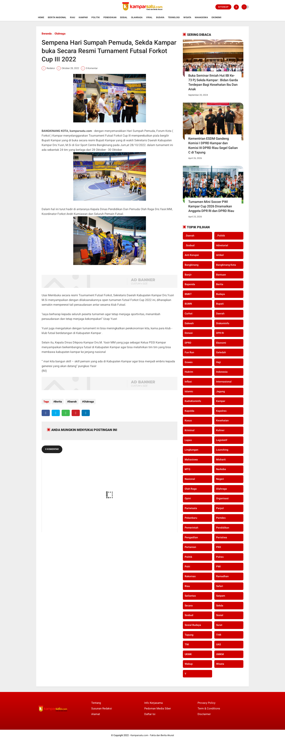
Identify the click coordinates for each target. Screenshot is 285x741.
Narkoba (221, 469)
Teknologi (174, 17)
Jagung (220, 391)
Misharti (221, 459)
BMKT (188, 294)
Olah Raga (191, 488)
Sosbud (189, 615)
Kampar (83, 17)
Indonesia (222, 371)
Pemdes (221, 517)
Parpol (220, 508)
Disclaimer (204, 714)
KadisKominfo (193, 401)
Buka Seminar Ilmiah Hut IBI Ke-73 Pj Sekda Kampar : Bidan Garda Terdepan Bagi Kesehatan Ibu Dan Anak (213, 82)
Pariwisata (191, 508)
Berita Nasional (57, 17)
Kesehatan (222, 420)
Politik (95, 17)
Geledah (221, 352)
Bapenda (190, 284)
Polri (187, 566)
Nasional (190, 478)
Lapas (188, 440)
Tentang (96, 702)
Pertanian (190, 547)
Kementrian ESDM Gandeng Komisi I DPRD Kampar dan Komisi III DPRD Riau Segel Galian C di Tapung (213, 145)
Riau (72, 17)
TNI (187, 644)
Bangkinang (191, 264)
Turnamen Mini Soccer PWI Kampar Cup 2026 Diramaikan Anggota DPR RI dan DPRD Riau (211, 206)
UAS (218, 644)
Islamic (189, 391)
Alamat (95, 714)
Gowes (188, 362)
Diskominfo (222, 323)
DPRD (188, 342)
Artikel (220, 255)
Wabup (189, 663)
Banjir (188, 274)
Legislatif (221, 440)
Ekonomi (216, 17)
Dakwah (189, 323)
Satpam (220, 595)
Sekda (219, 605)
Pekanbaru (191, 517)
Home (41, 17)
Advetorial (222, 245)
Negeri (220, 478)
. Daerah (189, 235)
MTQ (187, 469)
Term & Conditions (209, 708)
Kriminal (189, 430)
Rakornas (190, 576)
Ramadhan (222, 576)
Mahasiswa (201, 17)
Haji (218, 362)
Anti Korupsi (192, 255)
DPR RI (220, 332)
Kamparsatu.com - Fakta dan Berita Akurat (152, 735)
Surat (219, 624)
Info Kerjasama (153, 702)
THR (218, 634)
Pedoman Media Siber (157, 708)
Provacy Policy (206, 702)
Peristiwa (221, 537)
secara (189, 605)
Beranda (47, 33)
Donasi (189, 332)
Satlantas (190, 595)
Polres (220, 556)
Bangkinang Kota (226, 264)
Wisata (187, 17)
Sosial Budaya (193, 624)
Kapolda (189, 410)
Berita (58, 401)
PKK (218, 547)
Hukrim (189, 371)
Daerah (72, 401)
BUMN (188, 303)
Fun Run (189, 352)
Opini (188, 498)
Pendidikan (109, 17)
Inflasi (188, 381)
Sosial (123, 17)
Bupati (220, 303)
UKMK (188, 654)
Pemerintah (191, 527)
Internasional (224, 381)
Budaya (160, 17)
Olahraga (136, 17)
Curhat (188, 313)
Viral (149, 17)
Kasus (188, 420)
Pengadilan (191, 537)
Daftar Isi (149, 714)
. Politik (220, 235)
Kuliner (220, 430)
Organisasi (222, 498)
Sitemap (223, 7)
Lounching (222, 449)
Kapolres (221, 410)
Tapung (189, 634)
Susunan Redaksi (101, 708)
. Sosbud (189, 245)
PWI (218, 566)
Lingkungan (191, 449)
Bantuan (221, 274)
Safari (219, 586)
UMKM (220, 654)
